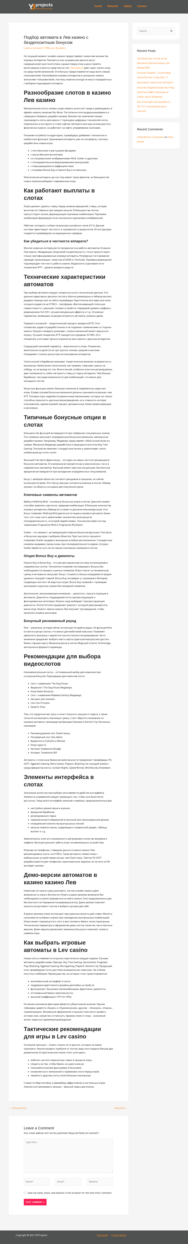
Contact (142, 6)
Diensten (112, 6)
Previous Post (17, 1108)
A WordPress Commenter (150, 137)
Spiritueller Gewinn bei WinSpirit (155, 82)
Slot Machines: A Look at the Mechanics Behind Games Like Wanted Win (153, 63)
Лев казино (77, 67)
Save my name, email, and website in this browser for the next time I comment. (70, 1192)
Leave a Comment (33, 48)
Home (98, 6)
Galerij (128, 6)
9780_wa (49, 48)
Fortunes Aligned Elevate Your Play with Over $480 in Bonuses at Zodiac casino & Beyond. (155, 92)
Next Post (121, 1108)
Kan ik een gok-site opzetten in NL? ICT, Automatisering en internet (153, 106)
